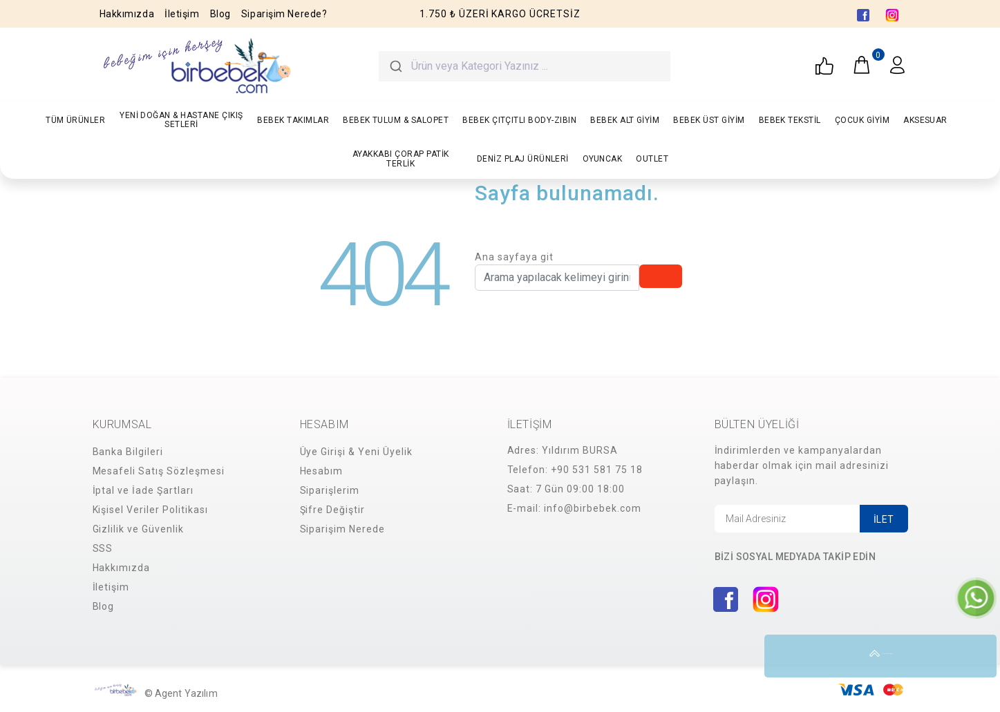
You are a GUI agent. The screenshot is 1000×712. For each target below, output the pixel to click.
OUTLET (652, 159)
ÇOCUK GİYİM (862, 120)
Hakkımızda (127, 13)
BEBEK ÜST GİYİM (708, 120)
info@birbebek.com (592, 508)
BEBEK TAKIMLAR (293, 120)
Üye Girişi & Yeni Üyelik (356, 451)
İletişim (181, 13)
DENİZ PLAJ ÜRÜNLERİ (523, 159)
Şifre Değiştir (333, 509)
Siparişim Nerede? (284, 13)
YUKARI (975, 656)
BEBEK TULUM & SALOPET (396, 120)
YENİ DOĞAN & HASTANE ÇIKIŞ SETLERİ (181, 119)
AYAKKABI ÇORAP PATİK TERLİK (400, 158)
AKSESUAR (925, 120)
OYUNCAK (602, 159)
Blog (220, 13)
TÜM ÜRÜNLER (75, 120)
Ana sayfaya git (514, 256)
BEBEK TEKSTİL (790, 120)
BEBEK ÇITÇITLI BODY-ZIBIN (519, 120)
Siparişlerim (330, 490)
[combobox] (524, 66)
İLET (884, 519)
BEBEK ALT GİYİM (624, 120)
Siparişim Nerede (343, 529)
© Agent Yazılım (181, 693)
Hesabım (321, 471)
